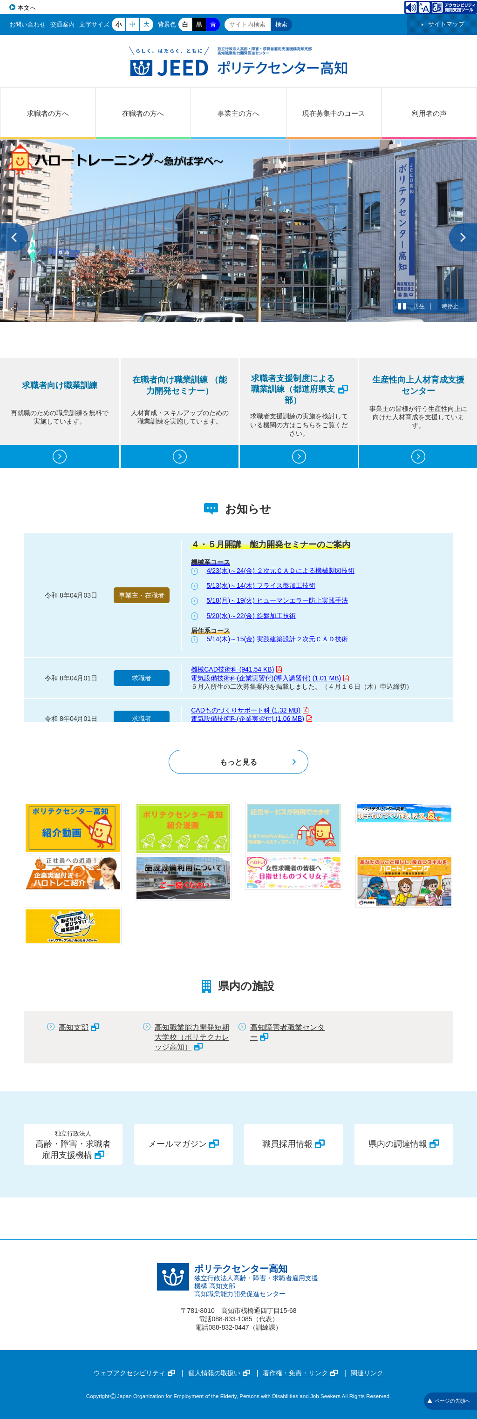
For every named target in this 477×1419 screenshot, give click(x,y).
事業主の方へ (238, 113)
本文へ (27, 7)
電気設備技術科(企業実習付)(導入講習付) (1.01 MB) (270, 678)
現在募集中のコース (333, 113)
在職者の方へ (143, 113)
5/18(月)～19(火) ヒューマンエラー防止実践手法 (277, 600)
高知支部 (79, 1027)
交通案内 (62, 24)
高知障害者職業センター (287, 1032)
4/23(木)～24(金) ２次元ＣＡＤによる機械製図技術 (280, 570)
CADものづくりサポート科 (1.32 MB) (249, 710)
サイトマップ (446, 23)
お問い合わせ (27, 24)
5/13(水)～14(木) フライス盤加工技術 (261, 585)
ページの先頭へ (448, 1401)
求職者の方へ (48, 113)
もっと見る (238, 762)
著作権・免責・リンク (300, 1373)
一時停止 (447, 306)
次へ (463, 237)
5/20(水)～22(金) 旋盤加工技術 (251, 615)
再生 (419, 306)
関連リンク (367, 1373)
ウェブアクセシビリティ (134, 1373)
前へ (14, 237)
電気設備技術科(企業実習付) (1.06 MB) (251, 718)
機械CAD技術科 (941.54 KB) (236, 669)
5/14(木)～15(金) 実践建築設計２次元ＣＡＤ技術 (277, 639)
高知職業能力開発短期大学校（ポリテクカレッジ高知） (192, 1037)
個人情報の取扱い (219, 1373)
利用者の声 (429, 113)
